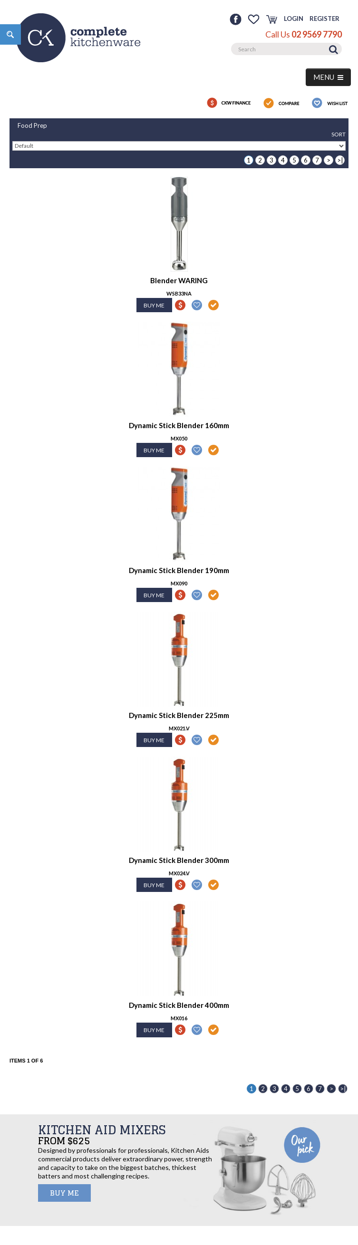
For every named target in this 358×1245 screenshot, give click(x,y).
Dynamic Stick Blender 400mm (179, 1005)
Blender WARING (179, 280)
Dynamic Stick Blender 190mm (179, 570)
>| (340, 160)
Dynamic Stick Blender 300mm (179, 860)
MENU (328, 77)
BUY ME (64, 1193)
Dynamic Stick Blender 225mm (179, 715)
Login (293, 18)
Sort (338, 134)
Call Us (303, 34)
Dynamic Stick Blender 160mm (179, 425)
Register (324, 18)
